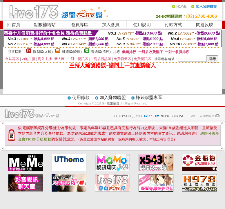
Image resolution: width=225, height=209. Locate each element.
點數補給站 (45, 24)
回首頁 (13, 24)
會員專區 (79, 24)
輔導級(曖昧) (72, 52)
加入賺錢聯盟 (113, 97)
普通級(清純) (101, 52)
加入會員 (110, 24)
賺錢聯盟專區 (149, 97)
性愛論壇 (113, 103)
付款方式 (173, 24)
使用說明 (142, 24)
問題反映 (204, 24)
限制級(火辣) (43, 52)
